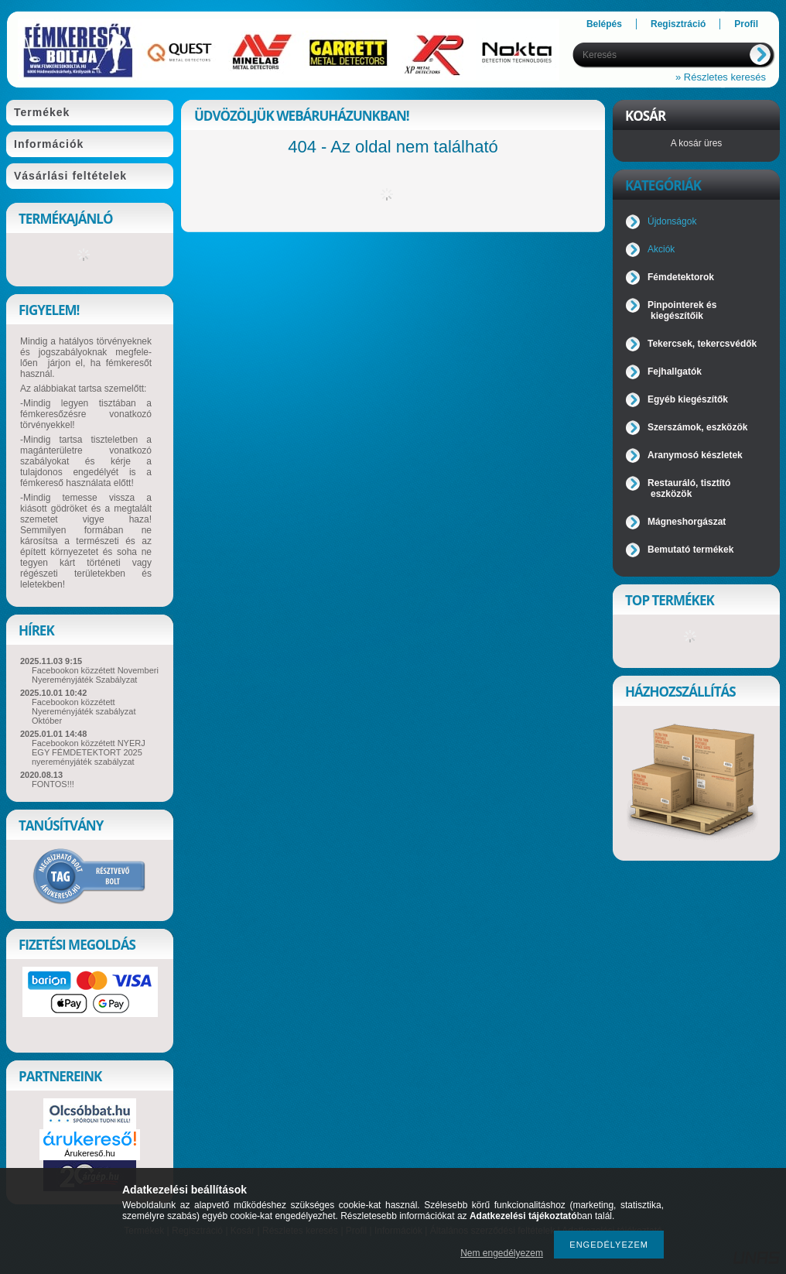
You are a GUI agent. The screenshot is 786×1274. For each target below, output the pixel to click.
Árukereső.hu (89, 1153)
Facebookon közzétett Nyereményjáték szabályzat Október (84, 711)
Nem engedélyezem (501, 1253)
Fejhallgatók (675, 371)
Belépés (604, 24)
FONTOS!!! (53, 784)
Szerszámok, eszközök (697, 427)
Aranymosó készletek (695, 455)
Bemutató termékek (690, 549)
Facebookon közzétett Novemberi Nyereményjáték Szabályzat (95, 675)
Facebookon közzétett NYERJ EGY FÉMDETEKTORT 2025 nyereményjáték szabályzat (88, 752)
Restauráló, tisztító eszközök (689, 488)
